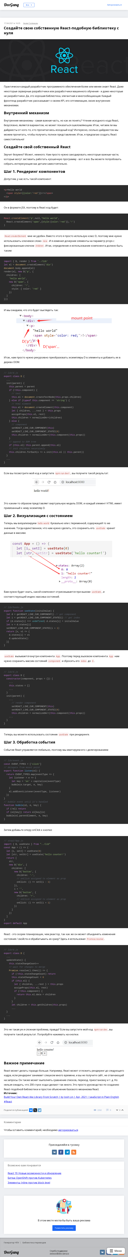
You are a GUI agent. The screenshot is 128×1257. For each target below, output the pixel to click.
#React (8, 1101)
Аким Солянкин (30, 23)
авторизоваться (68, 1130)
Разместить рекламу (64, 1228)
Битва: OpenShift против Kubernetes (30, 1178)
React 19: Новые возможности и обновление (34, 1173)
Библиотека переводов (34, 1242)
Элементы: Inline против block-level (29, 1182)
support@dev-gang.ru (59, 1253)
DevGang (12, 4)
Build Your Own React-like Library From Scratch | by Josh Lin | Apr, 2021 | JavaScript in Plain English (61, 1097)
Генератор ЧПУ (11, 1242)
